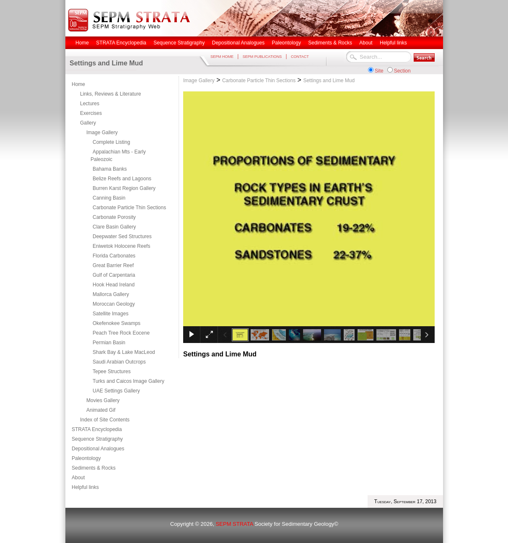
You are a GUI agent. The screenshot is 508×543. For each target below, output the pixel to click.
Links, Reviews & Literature (110, 94)
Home (78, 84)
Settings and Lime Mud (329, 80)
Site (379, 71)
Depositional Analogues (98, 449)
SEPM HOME (221, 57)
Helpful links (85, 487)
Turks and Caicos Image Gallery (128, 381)
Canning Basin (109, 198)
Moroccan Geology (114, 304)
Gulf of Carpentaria (114, 275)
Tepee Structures (112, 371)
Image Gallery (102, 132)
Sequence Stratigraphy (97, 439)
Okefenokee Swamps (116, 323)
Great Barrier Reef (113, 265)
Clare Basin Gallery (114, 227)
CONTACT (300, 57)
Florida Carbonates (114, 256)
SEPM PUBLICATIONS (262, 57)
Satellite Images (110, 314)
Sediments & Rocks (94, 468)
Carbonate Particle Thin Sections (129, 207)
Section (402, 71)
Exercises (91, 113)
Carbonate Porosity (114, 217)
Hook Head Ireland (114, 285)
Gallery (88, 123)
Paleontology (86, 458)
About (78, 478)
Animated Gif (100, 410)
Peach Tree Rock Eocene (121, 333)
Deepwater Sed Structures (122, 236)
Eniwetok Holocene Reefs (121, 246)
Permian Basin (109, 343)
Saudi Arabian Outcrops (119, 362)
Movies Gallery (102, 400)
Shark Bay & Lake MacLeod (124, 352)
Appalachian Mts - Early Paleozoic (118, 155)
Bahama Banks (110, 169)
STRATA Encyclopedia (97, 429)
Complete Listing (111, 142)
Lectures (89, 104)
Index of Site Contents (105, 420)
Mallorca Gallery (111, 294)
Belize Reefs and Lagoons (122, 179)
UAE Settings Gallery (116, 391)
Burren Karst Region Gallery (124, 188)
